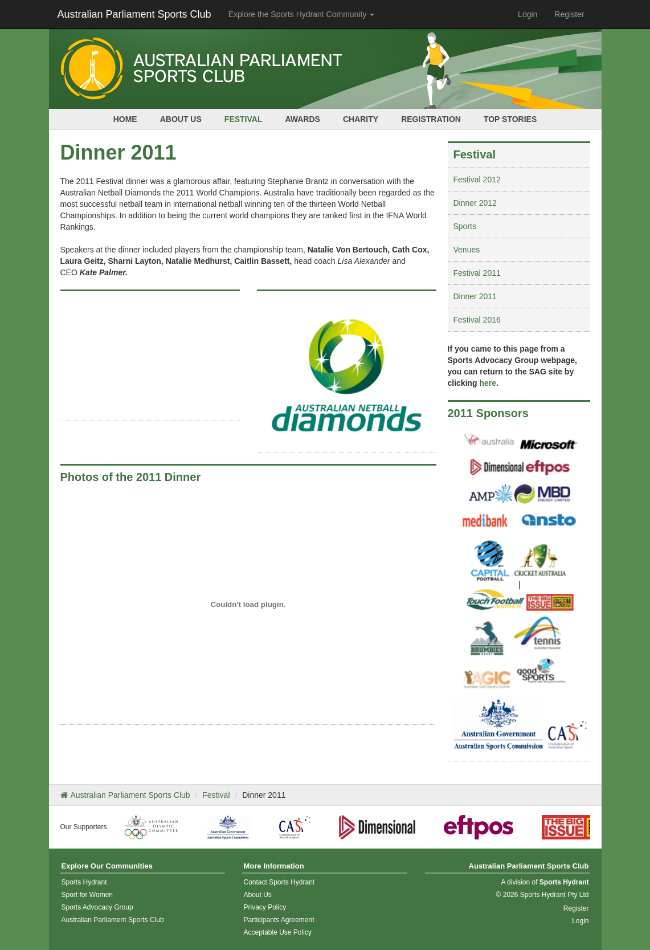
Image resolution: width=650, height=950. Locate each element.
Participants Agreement (278, 920)
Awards (302, 119)
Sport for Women (87, 895)
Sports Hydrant (84, 882)
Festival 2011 (477, 273)
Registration (431, 119)
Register (569, 14)
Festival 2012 (477, 179)
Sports (464, 226)
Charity (360, 119)
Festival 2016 (477, 319)
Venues (466, 249)
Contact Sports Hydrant (278, 882)
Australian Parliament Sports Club (134, 14)
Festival (243, 119)
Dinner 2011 (475, 296)
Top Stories (510, 119)
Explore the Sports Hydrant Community (301, 14)
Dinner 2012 (475, 202)
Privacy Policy (264, 907)
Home (125, 119)
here (488, 383)
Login (527, 14)
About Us (181, 119)
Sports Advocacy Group (97, 907)
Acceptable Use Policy (277, 932)
